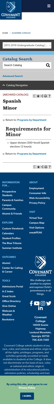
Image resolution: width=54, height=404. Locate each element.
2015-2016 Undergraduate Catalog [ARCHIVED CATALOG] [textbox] (27, 45)
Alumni (6, 262)
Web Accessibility (39, 197)
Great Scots (9, 296)
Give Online (9, 305)
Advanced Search (13, 76)
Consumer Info (37, 193)
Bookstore (8, 319)
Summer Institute (12, 247)
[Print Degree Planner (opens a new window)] (34, 96)
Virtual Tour (35, 217)
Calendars (8, 233)
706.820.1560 (40, 339)
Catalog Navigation (17, 85)
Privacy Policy (37, 202)
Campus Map (36, 222)
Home (5, 33)
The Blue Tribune (11, 243)
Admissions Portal (12, 286)
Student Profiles (11, 238)
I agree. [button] (27, 396)
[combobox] (27, 45)
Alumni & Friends (12, 213)
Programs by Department (31, 119)
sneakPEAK (35, 232)
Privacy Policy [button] (27, 388)
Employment (36, 188)
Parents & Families (12, 200)
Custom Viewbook (12, 228)
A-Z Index (7, 291)
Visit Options (36, 227)
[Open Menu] (49, 6)
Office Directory (11, 301)
